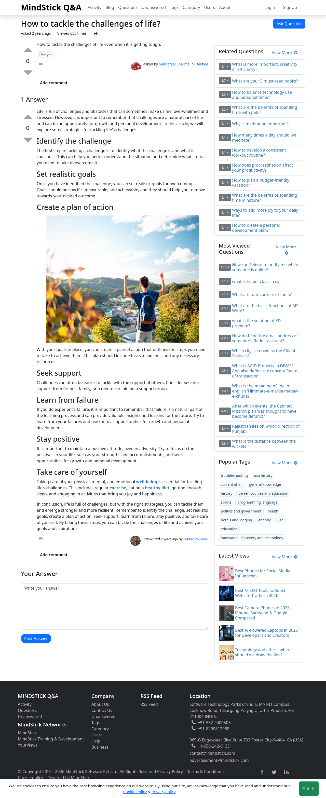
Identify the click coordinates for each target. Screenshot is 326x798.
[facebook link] (261, 772)
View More (284, 52)
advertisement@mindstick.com (219, 760)
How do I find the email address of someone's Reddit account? (265, 338)
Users (209, 7)
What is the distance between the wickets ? (264, 444)
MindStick (27, 733)
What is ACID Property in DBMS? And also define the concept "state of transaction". (264, 370)
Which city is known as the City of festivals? (263, 353)
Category (191, 7)
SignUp (290, 7)
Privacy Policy (170, 771)
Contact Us (101, 710)
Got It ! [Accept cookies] (308, 788)
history (226, 493)
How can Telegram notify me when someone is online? (265, 267)
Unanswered (154, 7)
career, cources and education (263, 493)
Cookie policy (30, 777)
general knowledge (265, 484)
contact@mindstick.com (212, 753)
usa (280, 520)
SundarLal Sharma (174, 64)
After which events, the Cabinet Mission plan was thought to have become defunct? (264, 411)
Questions (128, 7)
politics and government (241, 511)
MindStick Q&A (51, 7)
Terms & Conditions (206, 771)
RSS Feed (149, 704)
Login (269, 7)
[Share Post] (96, 34)
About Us (100, 704)
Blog (109, 7)
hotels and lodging (236, 520)
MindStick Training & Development (51, 739)
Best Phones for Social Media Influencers (262, 573)
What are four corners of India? (262, 294)
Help (95, 741)
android (264, 520)
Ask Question (289, 23)
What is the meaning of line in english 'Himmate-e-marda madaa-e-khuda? (265, 391)
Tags (174, 7)
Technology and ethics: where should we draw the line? (263, 652)
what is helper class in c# (255, 281)
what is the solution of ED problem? (256, 323)
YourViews (27, 745)
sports (226, 502)
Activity (94, 7)
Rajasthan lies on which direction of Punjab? (266, 429)
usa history (263, 475)
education (229, 528)
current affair (232, 484)
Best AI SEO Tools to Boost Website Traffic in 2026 (260, 593)
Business (99, 747)
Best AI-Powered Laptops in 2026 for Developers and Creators (266, 633)
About (224, 7)
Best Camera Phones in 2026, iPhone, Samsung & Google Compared (263, 612)
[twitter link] (274, 772)
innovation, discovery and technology (252, 537)
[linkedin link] (286, 772)
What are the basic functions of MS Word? (265, 308)
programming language (257, 502)
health (273, 511)
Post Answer (36, 638)
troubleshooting (234, 475)
